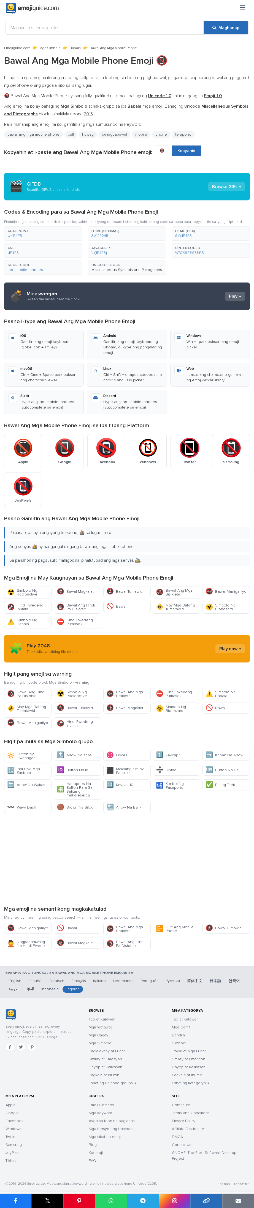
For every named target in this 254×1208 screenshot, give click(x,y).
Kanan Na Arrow (224, 755)
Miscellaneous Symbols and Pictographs (126, 269)
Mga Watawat (100, 1027)
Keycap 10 (119, 784)
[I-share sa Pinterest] (79, 1201)
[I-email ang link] (238, 1201)
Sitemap (223, 1184)
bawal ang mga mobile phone (33, 134)
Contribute (181, 1105)
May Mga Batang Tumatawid (175, 607)
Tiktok (11, 1160)
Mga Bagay (98, 1035)
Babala (75, 48)
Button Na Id (72, 770)
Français (78, 980)
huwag (88, 134)
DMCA (177, 1136)
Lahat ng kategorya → (190, 1083)
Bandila (178, 1035)
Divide (166, 770)
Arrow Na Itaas (74, 755)
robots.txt (241, 1184)
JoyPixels (13, 1152)
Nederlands (123, 980)
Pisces (116, 755)
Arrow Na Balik (123, 807)
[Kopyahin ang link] (206, 1201)
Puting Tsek (220, 784)
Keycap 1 (168, 755)
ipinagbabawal (114, 134)
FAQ (92, 1160)
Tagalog (73, 989)
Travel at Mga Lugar (189, 1051)
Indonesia (50, 989)
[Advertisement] (127, 859)
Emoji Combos (101, 1105)
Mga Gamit (181, 1027)
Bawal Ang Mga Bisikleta (174, 592)
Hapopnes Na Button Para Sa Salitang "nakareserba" (75, 789)
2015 (88, 114)
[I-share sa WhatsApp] (111, 1201)
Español (35, 980)
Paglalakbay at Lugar (107, 1051)
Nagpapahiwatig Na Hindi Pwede (26, 943)
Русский (173, 980)
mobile (141, 134)
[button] (43, 233)
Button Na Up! (222, 770)
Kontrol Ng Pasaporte (170, 785)
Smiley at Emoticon (188, 1059)
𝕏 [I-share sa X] (47, 1200)
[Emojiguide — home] (32, 8)
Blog (93, 1144)
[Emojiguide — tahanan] (11, 1014)
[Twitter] (21, 1047)
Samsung (14, 1144)
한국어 (234, 980)
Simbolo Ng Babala (22, 622)
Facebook (14, 1120)
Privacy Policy (183, 1120)
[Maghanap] (226, 27)
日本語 (215, 980)
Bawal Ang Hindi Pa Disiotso (76, 607)
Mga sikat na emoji (105, 1136)
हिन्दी (30, 989)
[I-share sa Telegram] (143, 1201)
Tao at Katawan (102, 1019)
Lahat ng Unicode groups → (112, 1083)
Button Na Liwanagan (21, 756)
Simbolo (179, 1043)
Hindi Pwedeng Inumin (25, 607)
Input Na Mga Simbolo (23, 771)
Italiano (99, 980)
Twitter (11, 1136)
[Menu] (242, 8)
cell (71, 134)
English (15, 980)
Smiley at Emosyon (105, 1059)
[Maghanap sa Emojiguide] (105, 27)
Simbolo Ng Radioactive (22, 592)
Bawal (116, 606)
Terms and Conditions (191, 1113)
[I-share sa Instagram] (174, 1201)
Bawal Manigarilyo (226, 591)
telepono (183, 134)
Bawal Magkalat (75, 591)
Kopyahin (186, 150)
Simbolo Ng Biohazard (221, 607)
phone (161, 134)
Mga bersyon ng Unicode (111, 1128)
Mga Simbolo (50, 48)
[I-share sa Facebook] (15, 1201)
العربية (14, 989)
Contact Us (181, 1144)
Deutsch (57, 980)
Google (12, 1113)
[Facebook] (10, 1047)
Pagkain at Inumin (104, 1075)
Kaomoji (96, 1152)
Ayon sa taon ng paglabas (112, 1120)
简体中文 (194, 980)
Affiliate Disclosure (188, 1128)
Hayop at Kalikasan (105, 1067)
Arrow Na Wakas (26, 784)
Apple (11, 1105)
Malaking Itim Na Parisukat (125, 771)
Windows (13, 1128)
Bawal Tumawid (124, 591)
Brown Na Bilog (75, 807)
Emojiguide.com (17, 48)
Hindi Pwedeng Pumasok (75, 622)
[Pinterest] (32, 1047)
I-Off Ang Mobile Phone (175, 929)
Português (149, 980)
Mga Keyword (100, 1113)
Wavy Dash (21, 807)
